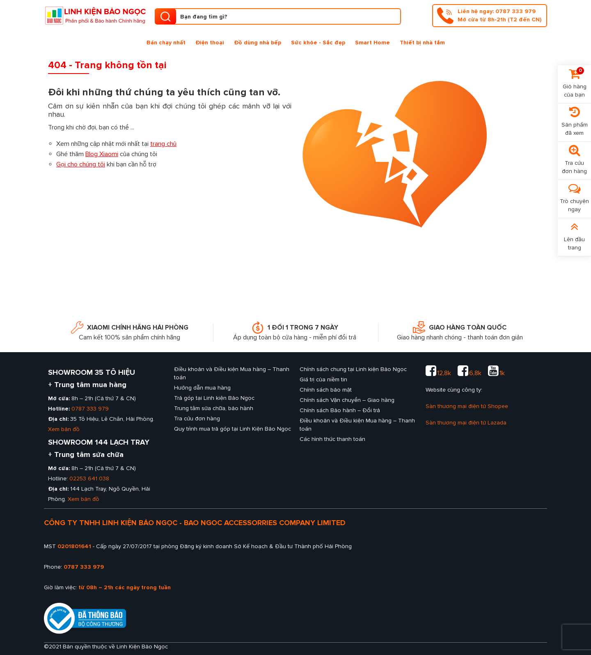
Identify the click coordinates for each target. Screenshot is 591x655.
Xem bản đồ (64, 429)
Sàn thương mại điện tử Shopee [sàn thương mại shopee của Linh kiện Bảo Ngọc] (467, 406)
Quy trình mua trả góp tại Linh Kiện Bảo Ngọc (232, 428)
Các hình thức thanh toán (332, 439)
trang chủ (163, 144)
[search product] (165, 16)
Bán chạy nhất (166, 42)
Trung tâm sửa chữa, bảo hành (213, 408)
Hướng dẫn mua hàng (202, 387)
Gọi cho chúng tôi (80, 164)
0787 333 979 (90, 408)
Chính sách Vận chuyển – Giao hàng (347, 400)
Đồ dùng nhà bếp (257, 42)
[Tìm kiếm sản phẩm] (278, 16)
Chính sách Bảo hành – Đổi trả (340, 410)
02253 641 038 (89, 478)
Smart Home (372, 42)
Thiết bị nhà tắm (422, 42)
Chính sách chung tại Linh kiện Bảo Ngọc (353, 369)
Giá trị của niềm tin (323, 379)
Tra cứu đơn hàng (197, 418)
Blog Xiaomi (101, 154)
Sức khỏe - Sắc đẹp (318, 42)
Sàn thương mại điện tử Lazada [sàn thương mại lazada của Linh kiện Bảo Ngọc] (466, 422)
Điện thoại (209, 42)
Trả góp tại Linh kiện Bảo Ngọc (214, 397)
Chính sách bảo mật (326, 389)
